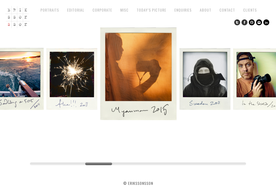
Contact (227, 10)
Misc (124, 10)
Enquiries (183, 10)
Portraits (49, 10)
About (205, 10)
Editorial (75, 10)
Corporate (102, 10)
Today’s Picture (151, 10)
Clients (250, 10)
